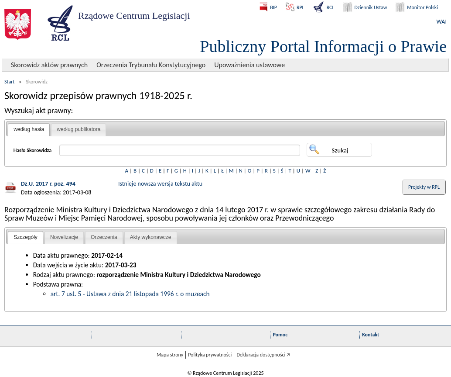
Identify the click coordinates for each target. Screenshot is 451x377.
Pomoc (280, 335)
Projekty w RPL (424, 187)
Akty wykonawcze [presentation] (150, 237)
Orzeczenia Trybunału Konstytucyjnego (150, 65)
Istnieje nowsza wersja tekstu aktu (160, 183)
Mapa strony (170, 355)
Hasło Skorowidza (33, 150)
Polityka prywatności (210, 355)
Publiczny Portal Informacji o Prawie (323, 46)
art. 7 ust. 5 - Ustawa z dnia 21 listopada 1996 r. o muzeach (130, 294)
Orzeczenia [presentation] (104, 237)
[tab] (29, 129)
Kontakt (370, 335)
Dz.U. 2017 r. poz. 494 (48, 183)
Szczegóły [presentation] (26, 237)
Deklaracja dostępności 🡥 (263, 355)
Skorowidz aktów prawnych (49, 65)
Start (9, 82)
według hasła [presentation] (29, 129)
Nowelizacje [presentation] (64, 237)
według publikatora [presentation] (78, 129)
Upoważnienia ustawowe (249, 65)
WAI (442, 21)
